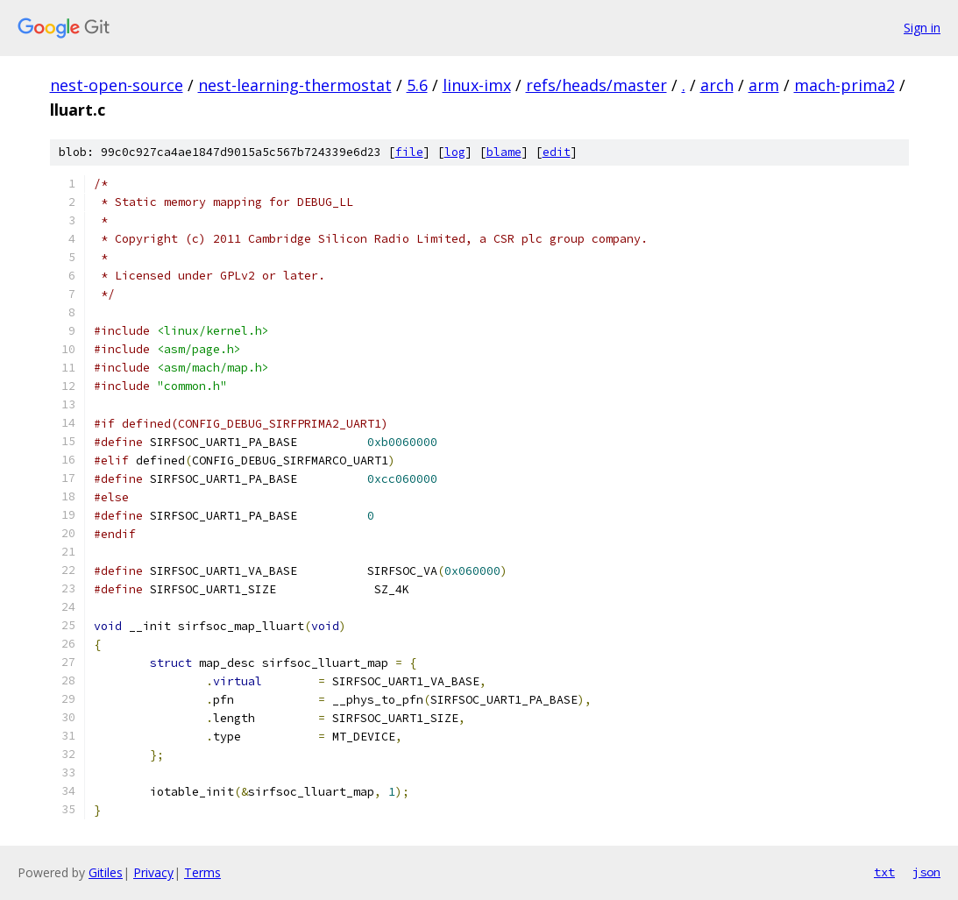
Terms (202, 872)
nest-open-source (116, 85)
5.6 (417, 85)
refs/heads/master (596, 85)
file (409, 152)
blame (504, 152)
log (454, 152)
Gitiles (106, 872)
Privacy (153, 872)
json (926, 872)
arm (764, 85)
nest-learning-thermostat (295, 85)
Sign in (922, 27)
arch (717, 85)
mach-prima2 (844, 85)
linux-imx (477, 85)
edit (557, 152)
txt (884, 872)
